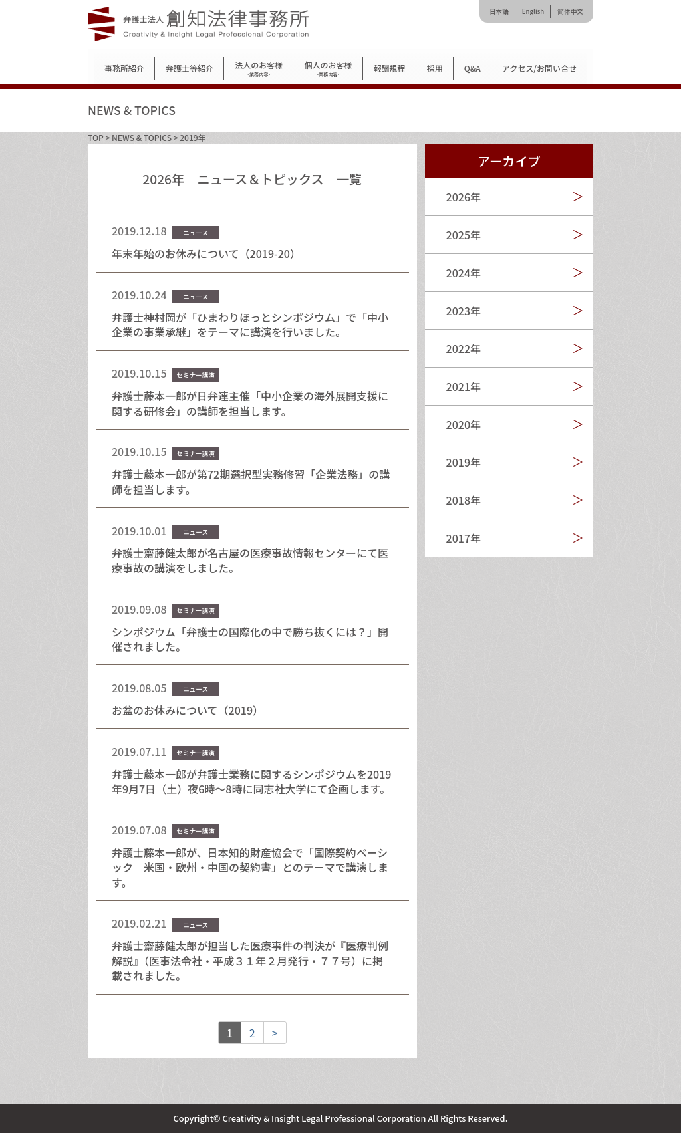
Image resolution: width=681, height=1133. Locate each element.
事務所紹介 (124, 68)
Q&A (472, 68)
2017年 (463, 538)
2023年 (463, 310)
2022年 (463, 348)
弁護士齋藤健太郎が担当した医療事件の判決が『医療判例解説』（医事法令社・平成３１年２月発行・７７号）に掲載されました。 (250, 960)
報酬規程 (390, 68)
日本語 (499, 11)
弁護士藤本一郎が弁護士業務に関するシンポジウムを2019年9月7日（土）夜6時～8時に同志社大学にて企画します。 (251, 781)
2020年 (463, 424)
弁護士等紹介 (189, 68)
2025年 (463, 235)
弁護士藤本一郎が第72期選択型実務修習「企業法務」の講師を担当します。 (251, 481)
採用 (435, 68)
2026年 (463, 197)
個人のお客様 (328, 68)
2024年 (463, 273)
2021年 (463, 386)
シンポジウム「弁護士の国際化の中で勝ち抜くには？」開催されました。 (250, 639)
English (533, 11)
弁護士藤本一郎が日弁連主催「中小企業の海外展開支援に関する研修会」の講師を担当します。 (250, 403)
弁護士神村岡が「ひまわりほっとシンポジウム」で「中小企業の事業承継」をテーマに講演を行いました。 (250, 324)
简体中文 (570, 11)
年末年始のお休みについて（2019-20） (206, 253)
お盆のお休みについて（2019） (187, 710)
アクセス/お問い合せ (539, 68)
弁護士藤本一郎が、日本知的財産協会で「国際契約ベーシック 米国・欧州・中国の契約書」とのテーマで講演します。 (250, 867)
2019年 (463, 462)
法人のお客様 (259, 68)
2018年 (463, 500)
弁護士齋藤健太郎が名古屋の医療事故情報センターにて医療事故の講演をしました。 (250, 560)
